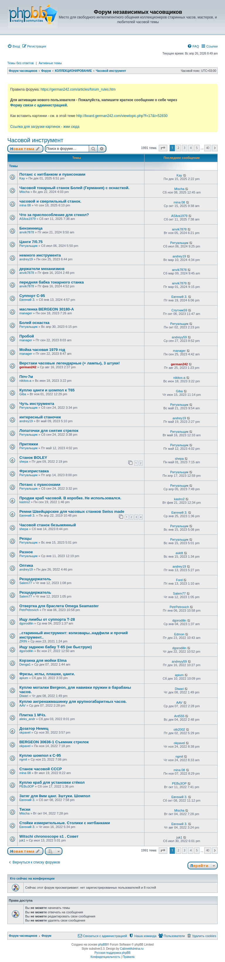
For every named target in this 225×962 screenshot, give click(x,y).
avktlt (179, 553)
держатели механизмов (41, 269)
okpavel (24, 732)
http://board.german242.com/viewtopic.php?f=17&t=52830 (121, 116)
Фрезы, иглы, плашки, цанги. (47, 674)
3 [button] (184, 148)
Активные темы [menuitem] (50, 63)
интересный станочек (40, 417)
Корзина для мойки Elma (43, 660)
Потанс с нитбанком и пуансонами (52, 174)
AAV (22, 705)
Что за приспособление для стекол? (54, 215)
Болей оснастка (34, 322)
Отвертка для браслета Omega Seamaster (59, 606)
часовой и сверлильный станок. (50, 201)
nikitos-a (25, 380)
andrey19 (26, 259)
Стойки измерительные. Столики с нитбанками (64, 823)
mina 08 (25, 205)
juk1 (22, 840)
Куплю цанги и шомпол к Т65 (47, 390)
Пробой (26, 336)
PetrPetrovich (29, 610)
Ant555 (179, 716)
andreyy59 (179, 337)
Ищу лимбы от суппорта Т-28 (47, 619)
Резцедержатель (35, 579)
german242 (27, 367)
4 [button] (191, 148)
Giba (22, 394)
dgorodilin (26, 623)
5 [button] (197, 148)
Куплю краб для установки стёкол (52, 782)
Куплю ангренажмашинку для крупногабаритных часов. (73, 701)
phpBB (102, 944)
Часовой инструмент (35, 140)
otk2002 (179, 729)
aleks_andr (27, 719)
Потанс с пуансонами (39, 484)
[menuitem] (13, 46)
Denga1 (25, 664)
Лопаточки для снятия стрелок (49, 430)
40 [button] (207, 148)
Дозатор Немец (33, 728)
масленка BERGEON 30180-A (46, 309)
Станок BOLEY (33, 457)
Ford (179, 580)
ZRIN (23, 641)
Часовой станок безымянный (47, 525)
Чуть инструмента (36, 403)
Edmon (179, 634)
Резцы (25, 538)
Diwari (23, 696)
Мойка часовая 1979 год (42, 349)
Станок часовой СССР (40, 769)
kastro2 (24, 502)
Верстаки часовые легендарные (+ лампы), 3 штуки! (69, 363)
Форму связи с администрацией (38, 105)
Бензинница (30, 228)
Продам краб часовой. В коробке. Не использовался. (70, 498)
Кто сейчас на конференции (32, 878)
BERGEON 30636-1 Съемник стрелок (54, 742)
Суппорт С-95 (32, 295)
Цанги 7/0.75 (30, 242)
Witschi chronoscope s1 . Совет (49, 836)
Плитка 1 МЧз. (32, 715)
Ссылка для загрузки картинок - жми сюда (44, 127)
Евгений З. (27, 299)
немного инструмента (40, 255)
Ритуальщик (28, 245)
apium (23, 678)
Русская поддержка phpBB (112, 952)
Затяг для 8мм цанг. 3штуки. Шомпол (54, 796)
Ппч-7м (26, 376)
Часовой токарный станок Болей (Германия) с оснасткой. (74, 188)
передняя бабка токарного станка (51, 282)
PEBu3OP (26, 786)
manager (25, 313)
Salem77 (25, 583)
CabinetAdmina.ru (132, 948)
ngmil (23, 759)
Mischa (24, 192)
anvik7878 (26, 232)
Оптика (26, 565)
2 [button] (178, 148)
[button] (163, 148)
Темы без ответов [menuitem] (20, 63)
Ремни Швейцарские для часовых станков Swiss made (71, 511)
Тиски (24, 809)
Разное (26, 552)
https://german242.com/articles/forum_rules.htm (77, 89)
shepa (23, 461)
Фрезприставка (34, 471)
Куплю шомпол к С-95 (40, 755)
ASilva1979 (27, 218)
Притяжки (28, 444)
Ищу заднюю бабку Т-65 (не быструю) (55, 647)
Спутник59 (179, 310)
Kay (22, 178)
